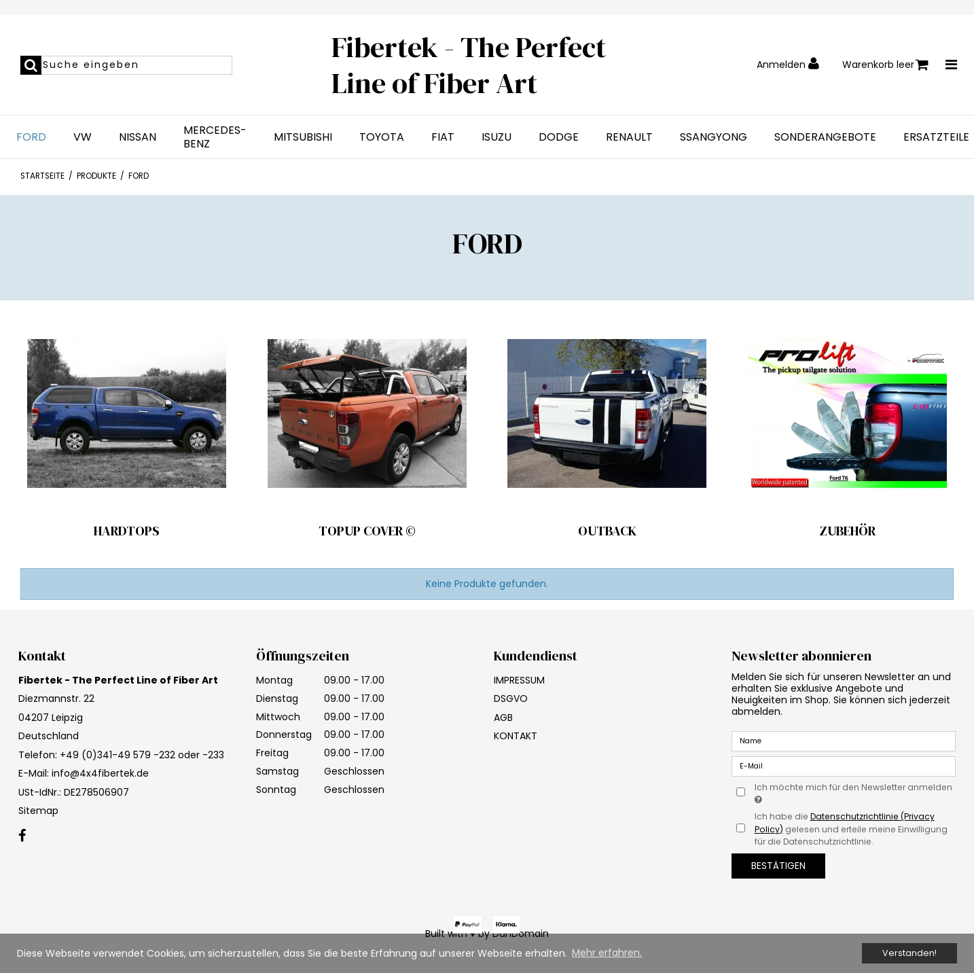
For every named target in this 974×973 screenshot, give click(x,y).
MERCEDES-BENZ (215, 137)
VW (82, 137)
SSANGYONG (713, 137)
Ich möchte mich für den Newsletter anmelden (852, 792)
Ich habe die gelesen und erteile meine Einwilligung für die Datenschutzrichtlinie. (851, 829)
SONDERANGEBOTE (825, 137)
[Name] (844, 740)
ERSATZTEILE (936, 137)
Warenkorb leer (885, 65)
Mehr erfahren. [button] (607, 952)
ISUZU (496, 137)
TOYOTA (381, 137)
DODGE (559, 137)
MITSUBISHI (303, 137)
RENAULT (629, 137)
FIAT (442, 137)
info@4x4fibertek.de (100, 773)
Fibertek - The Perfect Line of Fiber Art (468, 65)
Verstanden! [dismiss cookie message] (909, 953)
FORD (31, 137)
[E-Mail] (844, 766)
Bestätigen (778, 865)
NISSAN (137, 137)
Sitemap (38, 810)
